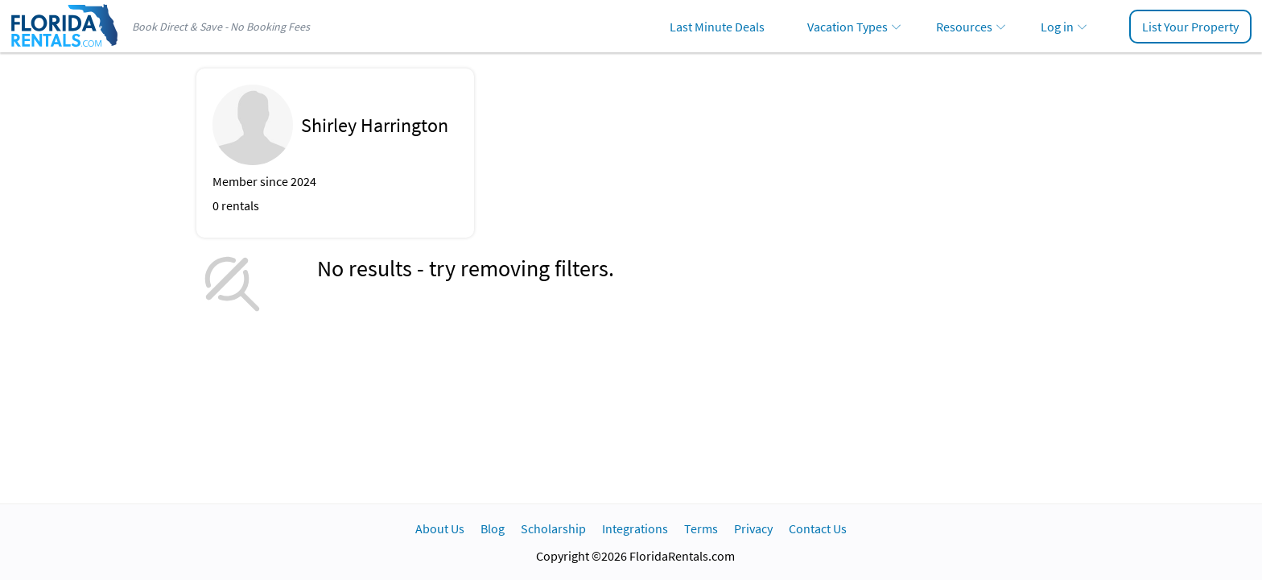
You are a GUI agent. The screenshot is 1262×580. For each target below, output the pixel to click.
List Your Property (1190, 27)
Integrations (635, 528)
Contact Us (818, 528)
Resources (964, 27)
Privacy (753, 528)
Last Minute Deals (717, 27)
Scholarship (553, 528)
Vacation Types (847, 27)
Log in (1057, 27)
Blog (492, 528)
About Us (439, 528)
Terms (701, 528)
